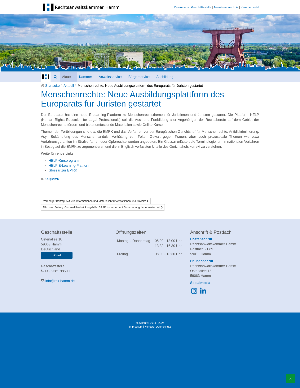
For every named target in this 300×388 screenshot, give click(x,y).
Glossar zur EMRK (63, 170)
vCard (57, 255)
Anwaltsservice (112, 77)
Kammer (87, 77)
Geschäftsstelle (201, 7)
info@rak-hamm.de (60, 281)
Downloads (181, 7)
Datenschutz (163, 326)
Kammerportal (250, 7)
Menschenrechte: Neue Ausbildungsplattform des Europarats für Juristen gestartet (132, 99)
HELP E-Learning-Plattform (69, 165)
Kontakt (149, 326)
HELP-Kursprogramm (65, 160)
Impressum (135, 326)
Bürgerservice (140, 77)
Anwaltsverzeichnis (225, 7)
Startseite (52, 86)
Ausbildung (166, 77)
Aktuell (68, 77)
